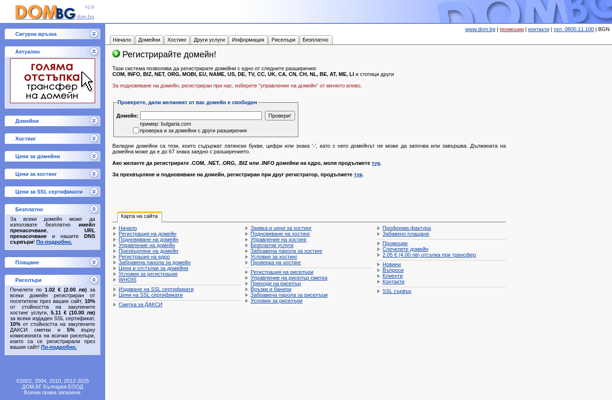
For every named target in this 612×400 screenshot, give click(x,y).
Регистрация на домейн (147, 234)
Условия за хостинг (274, 256)
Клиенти (392, 276)
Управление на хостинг (279, 239)
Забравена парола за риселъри (289, 295)
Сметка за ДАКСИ (141, 304)
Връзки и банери (271, 289)
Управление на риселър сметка (289, 278)
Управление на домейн (147, 245)
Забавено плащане (405, 234)
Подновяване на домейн (148, 239)
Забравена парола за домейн (155, 262)
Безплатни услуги (272, 245)
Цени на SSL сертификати (151, 295)
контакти (538, 29)
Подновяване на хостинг (280, 234)
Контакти (393, 281)
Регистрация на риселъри (282, 272)
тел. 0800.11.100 (574, 29)
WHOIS (127, 279)
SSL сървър (396, 291)
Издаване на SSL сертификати (156, 289)
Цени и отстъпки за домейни (153, 268)
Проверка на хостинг (276, 262)
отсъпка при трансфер (429, 255)
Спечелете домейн (405, 249)
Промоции (394, 243)
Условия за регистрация (148, 274)
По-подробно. (54, 242)
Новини (391, 264)
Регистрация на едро (144, 256)
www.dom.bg (480, 29)
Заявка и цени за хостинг (281, 228)
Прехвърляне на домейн (148, 251)
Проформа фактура (406, 228)
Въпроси (393, 270)
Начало (128, 228)
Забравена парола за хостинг (287, 251)
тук (376, 163)
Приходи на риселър (276, 283)
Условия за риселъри (277, 300)
